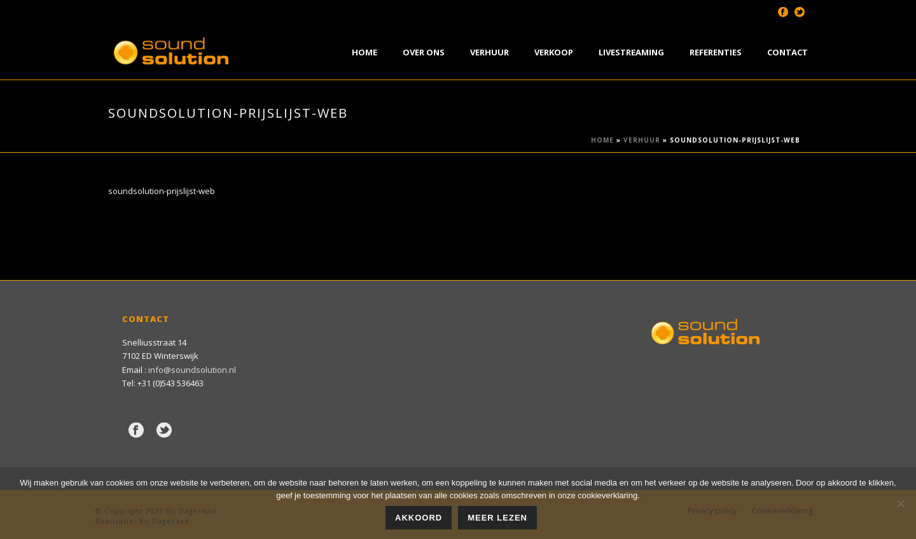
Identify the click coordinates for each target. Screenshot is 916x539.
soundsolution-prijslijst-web (161, 191)
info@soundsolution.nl (192, 369)
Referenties (716, 52)
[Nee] (900, 503)
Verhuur (489, 52)
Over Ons (424, 52)
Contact (787, 52)
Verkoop (553, 52)
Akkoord (418, 517)
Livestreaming (631, 52)
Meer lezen (497, 517)
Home (364, 52)
